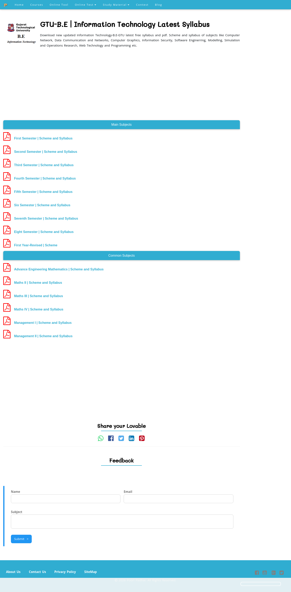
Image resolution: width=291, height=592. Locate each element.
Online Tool (59, 4)
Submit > (21, 539)
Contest (142, 4)
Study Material (116, 4)
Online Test (85, 4)
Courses (36, 4)
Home (19, 4)
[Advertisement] (121, 84)
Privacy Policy (65, 572)
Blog (158, 4)
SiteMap (90, 572)
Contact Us (37, 572)
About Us (13, 572)
